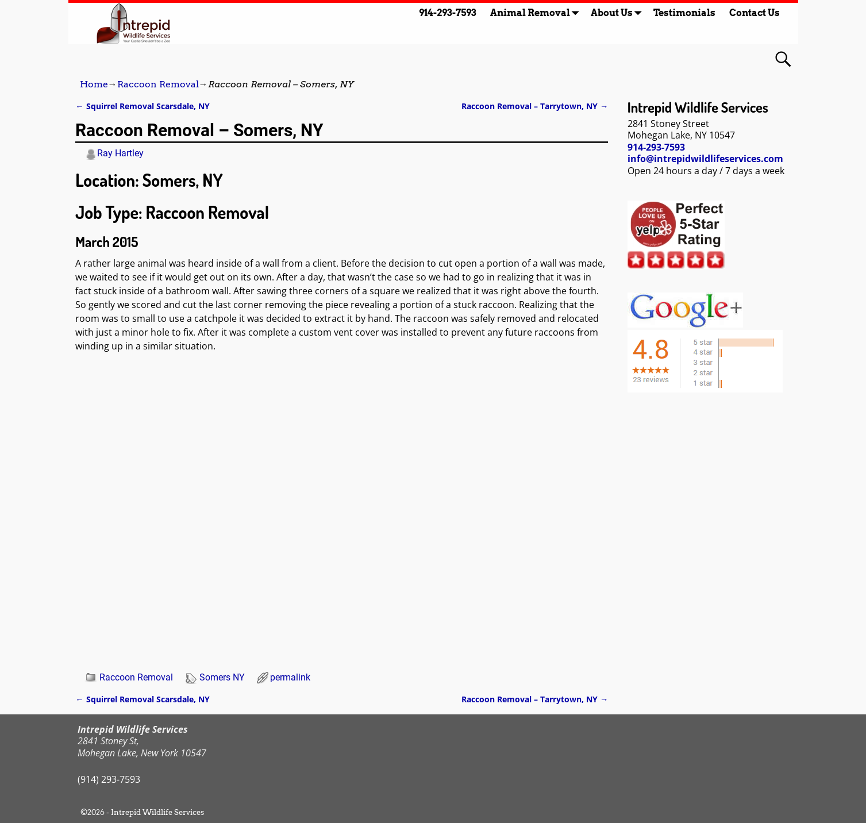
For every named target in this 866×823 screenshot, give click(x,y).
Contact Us (754, 12)
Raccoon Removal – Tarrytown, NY (534, 106)
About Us (618, 13)
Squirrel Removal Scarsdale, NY (142, 106)
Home (94, 84)
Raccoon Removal (158, 84)
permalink (290, 677)
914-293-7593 (447, 12)
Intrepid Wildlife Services (157, 812)
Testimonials (684, 12)
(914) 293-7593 (109, 779)
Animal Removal (537, 13)
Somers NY (222, 677)
